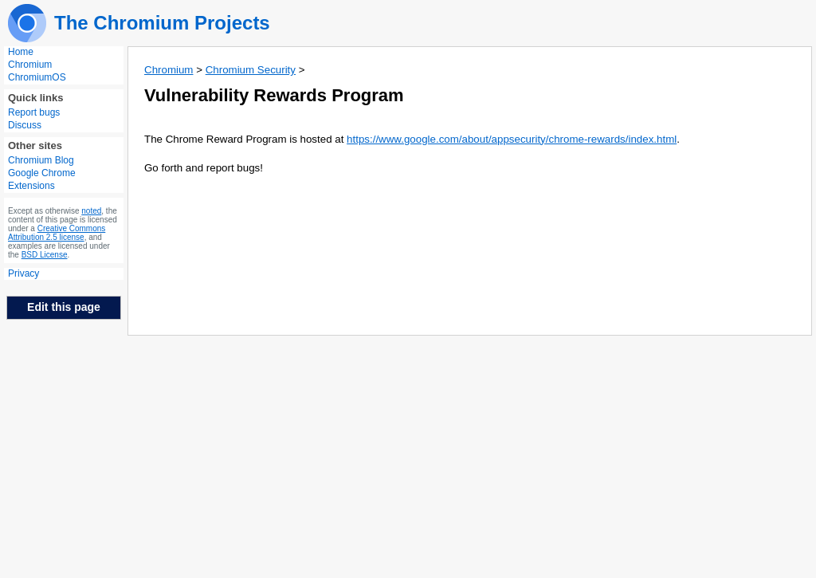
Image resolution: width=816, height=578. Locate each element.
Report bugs (34, 112)
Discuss (24, 125)
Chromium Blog (41, 160)
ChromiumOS (37, 77)
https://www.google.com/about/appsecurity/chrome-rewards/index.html (512, 139)
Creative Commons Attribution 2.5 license (56, 233)
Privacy (23, 273)
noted (91, 210)
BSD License (45, 254)
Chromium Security (251, 70)
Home (20, 51)
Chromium (30, 64)
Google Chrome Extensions (42, 179)
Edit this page (63, 307)
